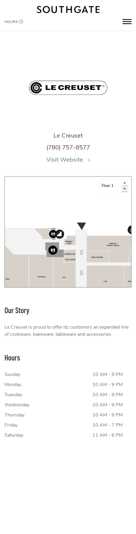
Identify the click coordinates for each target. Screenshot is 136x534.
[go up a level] (125, 183)
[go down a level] (125, 189)
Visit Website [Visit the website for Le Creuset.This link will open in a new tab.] (68, 160)
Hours (13, 21)
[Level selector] (110, 186)
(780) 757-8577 (68, 147)
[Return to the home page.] (68, 9)
